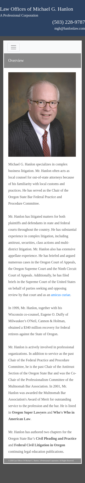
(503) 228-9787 (68, 22)
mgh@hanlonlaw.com (69, 28)
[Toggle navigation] (13, 47)
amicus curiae (60, 295)
